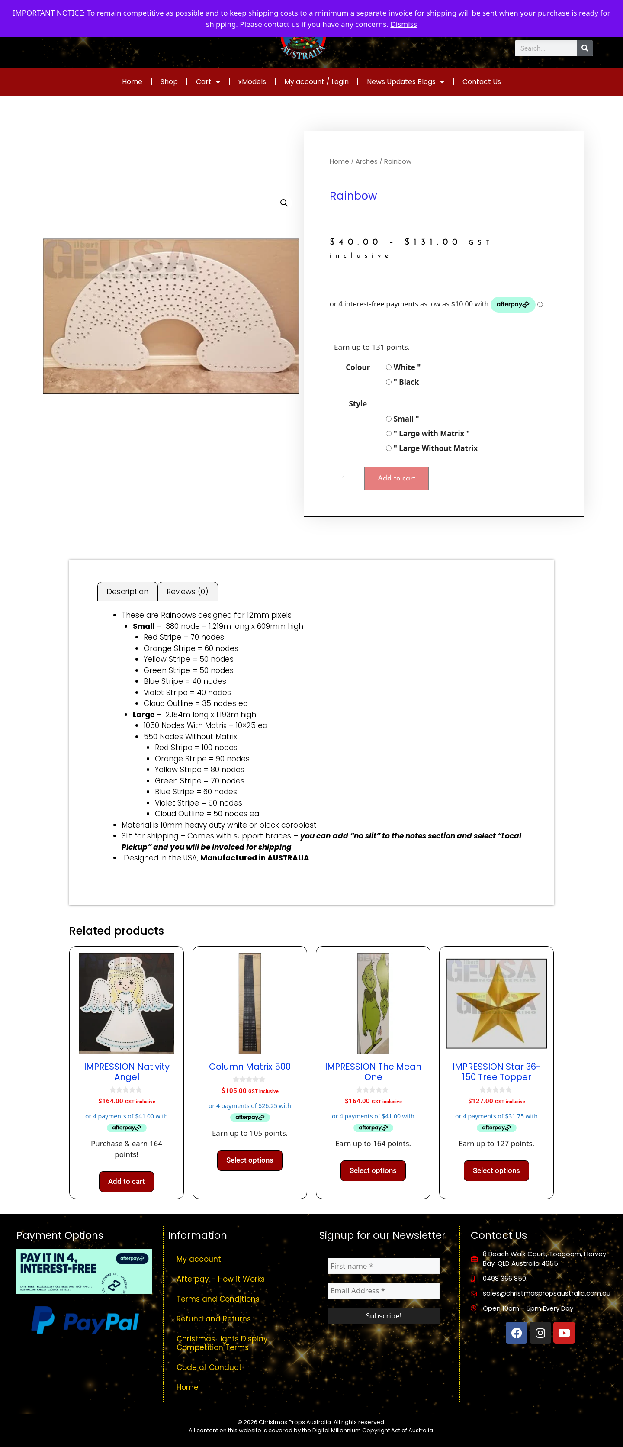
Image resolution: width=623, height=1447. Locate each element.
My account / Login (316, 82)
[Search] (585, 48)
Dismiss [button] (403, 24)
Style (358, 404)
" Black (402, 382)
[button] (284, 203)
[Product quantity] (347, 479)
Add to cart (396, 478)
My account (199, 1259)
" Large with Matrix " (428, 433)
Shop (169, 82)
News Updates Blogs (405, 82)
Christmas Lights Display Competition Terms (222, 1343)
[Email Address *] (384, 1291)
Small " (402, 419)
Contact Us (481, 82)
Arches (367, 161)
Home (132, 82)
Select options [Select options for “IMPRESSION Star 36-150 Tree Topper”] (496, 1170)
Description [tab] (127, 592)
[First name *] (384, 1266)
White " (403, 367)
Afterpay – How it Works (221, 1279)
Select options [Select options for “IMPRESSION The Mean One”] (373, 1170)
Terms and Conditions (218, 1299)
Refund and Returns (214, 1319)
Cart (208, 82)
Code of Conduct (209, 1367)
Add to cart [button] (126, 1181)
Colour (358, 367)
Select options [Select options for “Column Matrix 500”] (249, 1160)
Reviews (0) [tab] (188, 592)
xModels (252, 82)
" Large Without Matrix (432, 448)
